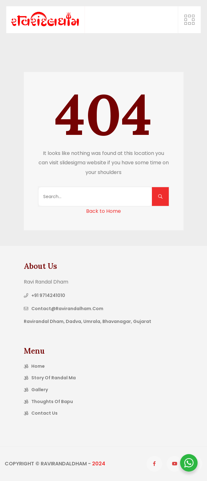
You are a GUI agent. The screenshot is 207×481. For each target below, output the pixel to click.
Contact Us (44, 413)
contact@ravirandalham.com (67, 308)
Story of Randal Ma (53, 378)
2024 (98, 463)
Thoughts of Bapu (52, 401)
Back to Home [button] (103, 211)
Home (38, 366)
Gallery (39, 389)
